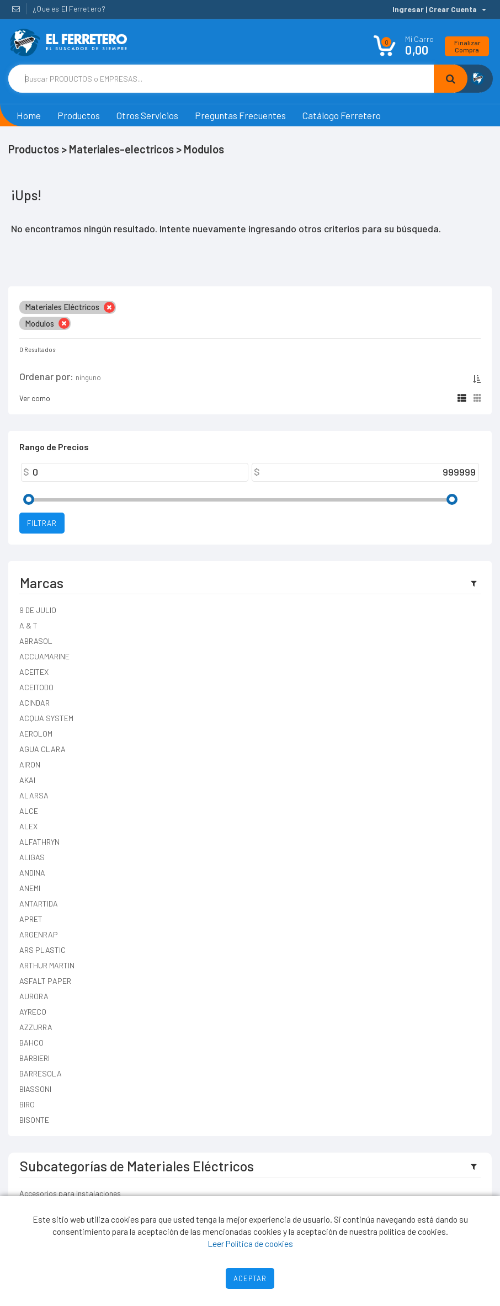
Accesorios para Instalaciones (70, 1193)
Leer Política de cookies (250, 1243)
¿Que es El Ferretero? (69, 8)
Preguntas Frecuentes (240, 115)
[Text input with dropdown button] (221, 79)
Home (29, 115)
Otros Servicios (147, 115)
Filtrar (42, 523)
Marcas (41, 582)
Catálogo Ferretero (341, 115)
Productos (78, 115)
